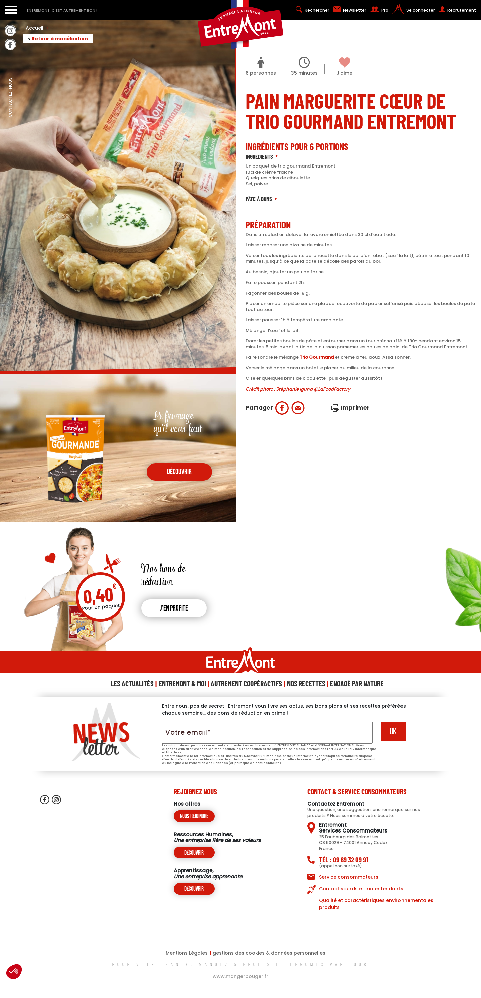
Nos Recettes (306, 683)
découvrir (179, 472)
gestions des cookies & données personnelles (269, 953)
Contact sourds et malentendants (361, 888)
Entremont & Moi (182, 683)
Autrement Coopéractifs (246, 683)
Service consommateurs (348, 877)
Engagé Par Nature (357, 683)
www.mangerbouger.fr (240, 976)
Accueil (37, 28)
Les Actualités (132, 683)
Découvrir (194, 853)
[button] (14, 972)
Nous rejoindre (194, 816)
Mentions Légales (187, 953)
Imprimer (355, 408)
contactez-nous (10, 112)
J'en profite (174, 608)
